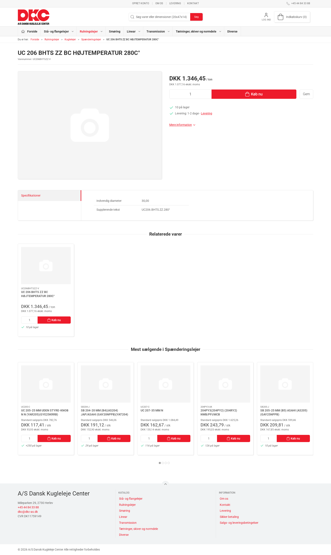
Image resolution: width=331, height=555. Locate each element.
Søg (196, 16)
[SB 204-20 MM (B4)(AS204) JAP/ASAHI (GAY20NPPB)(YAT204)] (105, 384)
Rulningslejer (52, 39)
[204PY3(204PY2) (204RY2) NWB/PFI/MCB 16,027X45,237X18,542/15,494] (225, 384)
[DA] (33, 16)
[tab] (160, 463)
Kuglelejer (70, 39)
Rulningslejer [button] (91, 31)
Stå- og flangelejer (130, 498)
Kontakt (193, 3)
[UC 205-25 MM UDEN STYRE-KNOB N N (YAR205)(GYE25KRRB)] (46, 384)
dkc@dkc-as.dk (28, 511)
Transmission (128, 522)
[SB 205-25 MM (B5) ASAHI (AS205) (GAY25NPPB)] (285, 384)
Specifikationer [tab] (31, 195)
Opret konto (140, 3)
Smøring (114, 31)
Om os (159, 3)
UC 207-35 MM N (152, 410)
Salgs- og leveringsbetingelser (239, 522)
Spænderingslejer (91, 39)
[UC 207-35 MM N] (165, 384)
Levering (175, 3)
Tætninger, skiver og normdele (138, 529)
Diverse (232, 31)
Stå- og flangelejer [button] (59, 31)
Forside (35, 39)
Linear (123, 516)
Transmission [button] (158, 31)
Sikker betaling (229, 516)
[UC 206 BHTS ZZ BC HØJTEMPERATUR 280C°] (46, 265)
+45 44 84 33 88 (28, 507)
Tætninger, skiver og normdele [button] (199, 31)
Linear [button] (134, 31)
